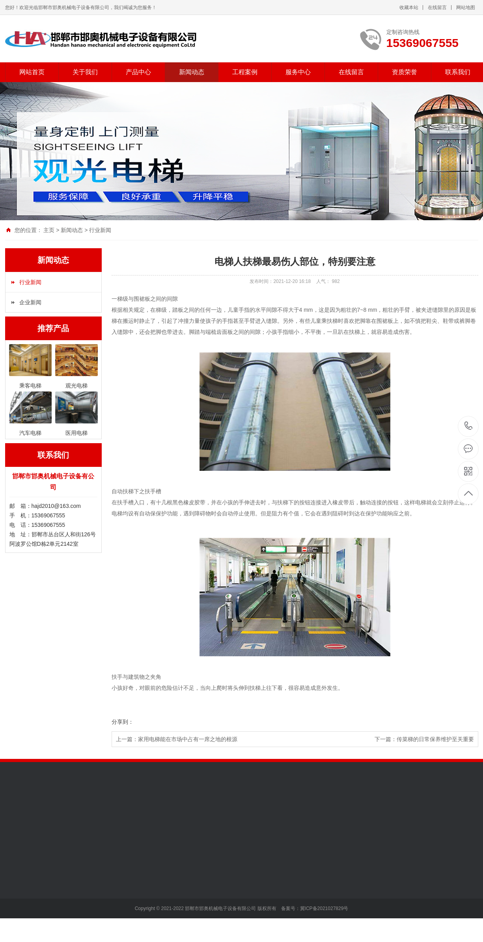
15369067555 (468, 426)
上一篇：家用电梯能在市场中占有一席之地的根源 (176, 739)
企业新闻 (30, 302)
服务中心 (298, 72)
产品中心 (138, 72)
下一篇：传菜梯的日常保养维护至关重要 (424, 739)
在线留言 (437, 7)
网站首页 (32, 72)
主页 (48, 230)
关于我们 (85, 72)
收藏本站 (408, 7)
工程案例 (244, 72)
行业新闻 (100, 230)
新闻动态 (191, 72)
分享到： (123, 722)
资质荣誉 (404, 72)
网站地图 (465, 7)
